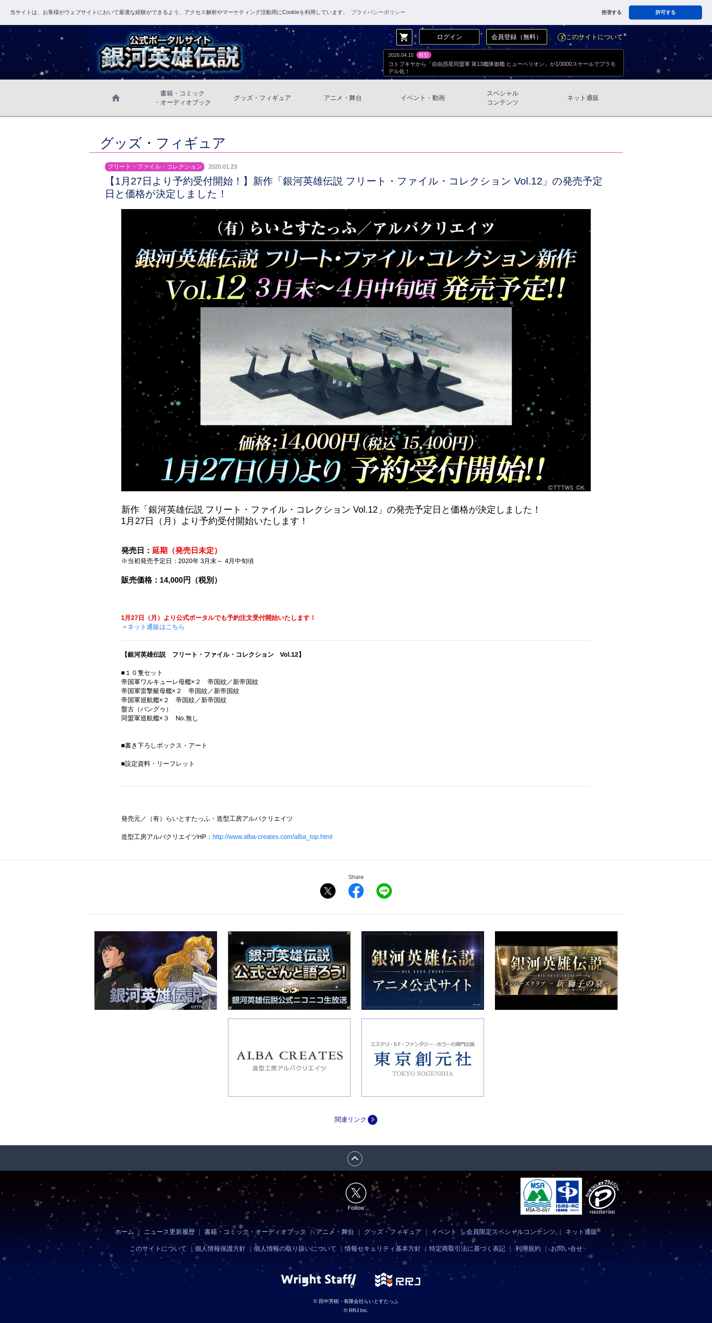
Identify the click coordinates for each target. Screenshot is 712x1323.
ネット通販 (583, 97)
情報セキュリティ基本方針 (383, 1248)
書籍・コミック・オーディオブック (255, 1231)
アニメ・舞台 (343, 97)
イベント (444, 1231)
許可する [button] (666, 12)
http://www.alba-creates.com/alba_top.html (272, 836)
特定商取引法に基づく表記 (467, 1248)
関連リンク (356, 1119)
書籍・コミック (182, 98)
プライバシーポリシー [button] (378, 12)
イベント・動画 (422, 97)
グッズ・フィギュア (262, 97)
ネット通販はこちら (156, 626)
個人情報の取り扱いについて (295, 1248)
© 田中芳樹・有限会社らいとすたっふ (355, 1301)
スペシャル (503, 98)
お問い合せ (567, 1248)
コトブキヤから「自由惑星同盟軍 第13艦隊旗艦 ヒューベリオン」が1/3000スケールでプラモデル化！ (502, 68)
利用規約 (528, 1248)
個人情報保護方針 (220, 1248)
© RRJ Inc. (356, 1310)
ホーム (124, 1231)
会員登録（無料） (516, 36)
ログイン (449, 36)
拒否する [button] (612, 12)
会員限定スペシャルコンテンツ (510, 1231)
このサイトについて (590, 36)
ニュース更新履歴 (169, 1231)
